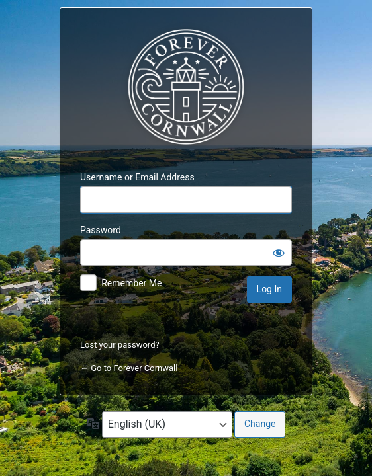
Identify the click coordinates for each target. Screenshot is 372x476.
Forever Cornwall (186, 87)
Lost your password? (120, 345)
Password (100, 230)
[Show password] (278, 252)
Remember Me (131, 283)
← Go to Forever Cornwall (128, 368)
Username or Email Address (137, 177)
